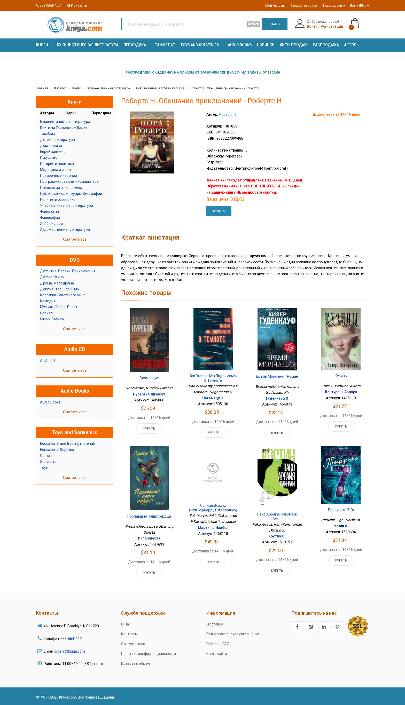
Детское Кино (52, 277)
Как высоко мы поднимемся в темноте (213, 378)
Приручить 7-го (341, 510)
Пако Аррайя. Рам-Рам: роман (277, 516)
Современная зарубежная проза (160, 88)
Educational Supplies (57, 450)
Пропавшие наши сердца (149, 516)
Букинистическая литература (65, 122)
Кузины (341, 376)
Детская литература (57, 140)
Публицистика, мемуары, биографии (71, 194)
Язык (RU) (359, 5)
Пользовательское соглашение (233, 634)
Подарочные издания (58, 175)
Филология (49, 211)
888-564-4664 (49, 5)
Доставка (214, 624)
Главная (42, 88)
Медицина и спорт (55, 170)
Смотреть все (75, 239)
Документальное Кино (59, 289)
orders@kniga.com (69, 651)
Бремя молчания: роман (277, 376)
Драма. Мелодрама (57, 283)
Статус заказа (133, 644)
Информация (333, 5)
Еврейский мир (53, 151)
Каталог (60, 88)
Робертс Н (227, 114)
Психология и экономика (61, 188)
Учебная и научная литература (66, 205)
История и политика (57, 164)
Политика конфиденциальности (148, 654)
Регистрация (332, 26)
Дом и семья (51, 146)
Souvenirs (48, 462)
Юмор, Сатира (52, 319)
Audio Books (50, 402)
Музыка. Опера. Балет (58, 307)
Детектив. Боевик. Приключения (68, 271)
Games (46, 456)
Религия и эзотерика (57, 199)
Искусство (48, 157)
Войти (312, 26)
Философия (50, 218)
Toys (44, 467)
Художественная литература (108, 88)
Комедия (48, 301)
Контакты (77, 5)
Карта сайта (216, 654)
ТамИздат (48, 133)
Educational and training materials (68, 443)
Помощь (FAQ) (218, 644)
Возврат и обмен (135, 663)
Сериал (46, 313)
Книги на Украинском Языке (63, 127)
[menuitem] (42, 45)
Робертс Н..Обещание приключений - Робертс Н (225, 88)
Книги (76, 88)
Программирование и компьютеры (69, 181)
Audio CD (47, 361)
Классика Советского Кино (62, 295)
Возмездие (149, 378)
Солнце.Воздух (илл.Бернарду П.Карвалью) (213, 507)
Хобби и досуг (52, 223)
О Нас (126, 624)
